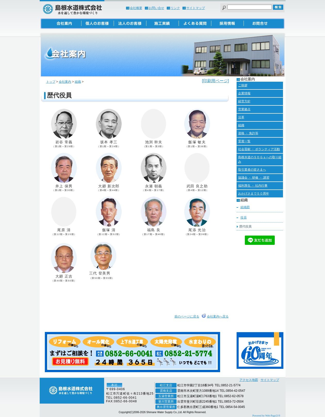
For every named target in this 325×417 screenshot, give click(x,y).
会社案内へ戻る (218, 316)
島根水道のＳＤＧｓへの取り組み (259, 159)
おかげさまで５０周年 (253, 193)
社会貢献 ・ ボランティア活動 (259, 149)
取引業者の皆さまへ (252, 169)
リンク (175, 8)
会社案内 (65, 82)
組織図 (245, 207)
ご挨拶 (242, 85)
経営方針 (244, 101)
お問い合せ (156, 8)
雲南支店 (166, 391)
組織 (78, 82)
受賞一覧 (244, 141)
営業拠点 (244, 109)
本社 (114, 385)
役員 (243, 217)
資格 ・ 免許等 (248, 133)
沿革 (241, 117)
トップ (50, 82)
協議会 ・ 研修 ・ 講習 (253, 177)
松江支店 (166, 385)
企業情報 (244, 93)
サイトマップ (195, 8)
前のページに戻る (186, 316)
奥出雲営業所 (166, 407)
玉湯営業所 (166, 396)
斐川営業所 (166, 401)
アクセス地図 (248, 380)
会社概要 (136, 8)
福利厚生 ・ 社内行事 (253, 185)
